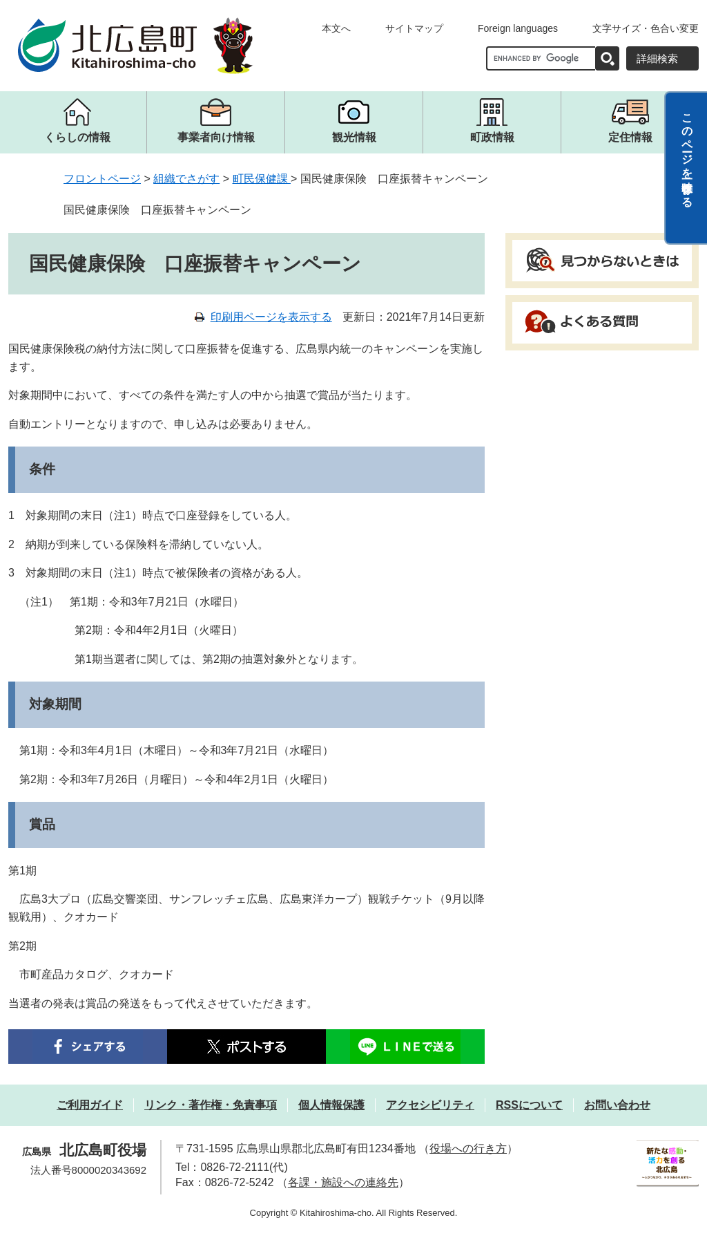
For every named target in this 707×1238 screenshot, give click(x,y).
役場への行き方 (468, 1148)
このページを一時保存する (687, 154)
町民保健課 (262, 179)
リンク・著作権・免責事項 (210, 1105)
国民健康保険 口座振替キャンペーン (157, 210)
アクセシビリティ (430, 1105)
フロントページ (102, 179)
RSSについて (529, 1105)
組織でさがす (186, 179)
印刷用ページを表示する (271, 317)
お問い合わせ (617, 1105)
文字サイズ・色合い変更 (645, 28)
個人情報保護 (331, 1105)
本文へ (336, 28)
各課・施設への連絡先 (343, 1182)
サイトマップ (414, 28)
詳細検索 (657, 58)
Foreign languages (518, 28)
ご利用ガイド (90, 1105)
